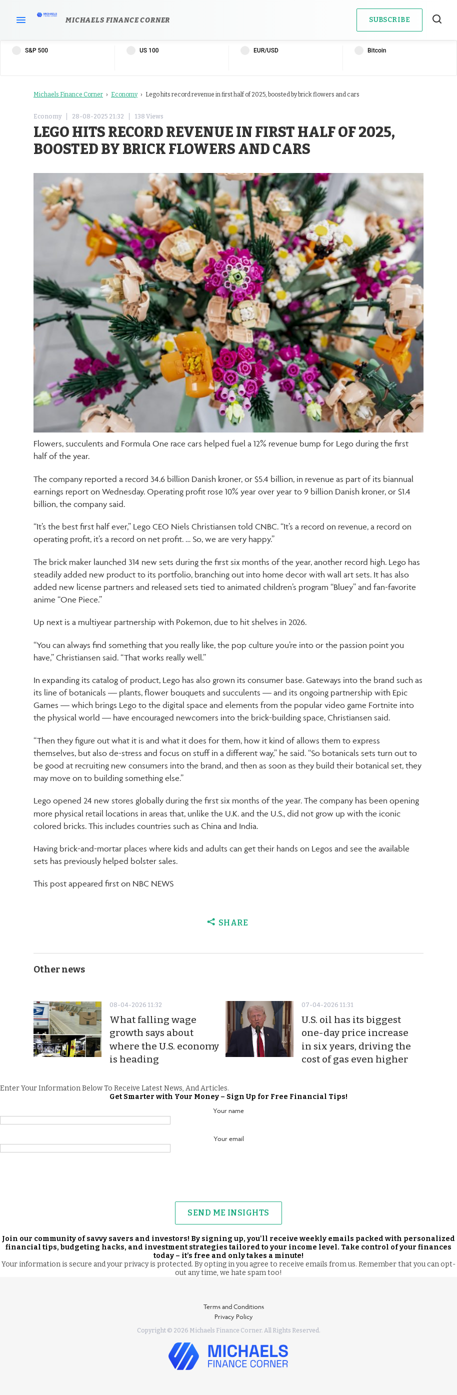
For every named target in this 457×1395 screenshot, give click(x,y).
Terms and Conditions (234, 1306)
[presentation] (228, 1182)
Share (228, 923)
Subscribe (389, 20)
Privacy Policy (233, 1316)
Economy (124, 94)
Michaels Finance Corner (68, 94)
